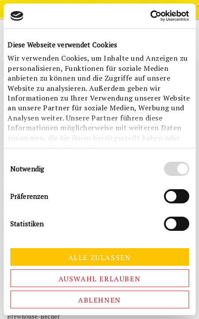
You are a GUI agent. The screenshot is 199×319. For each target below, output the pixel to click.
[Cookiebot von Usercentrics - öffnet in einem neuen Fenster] (150, 16)
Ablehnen (99, 300)
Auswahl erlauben (100, 279)
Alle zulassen (99, 257)
